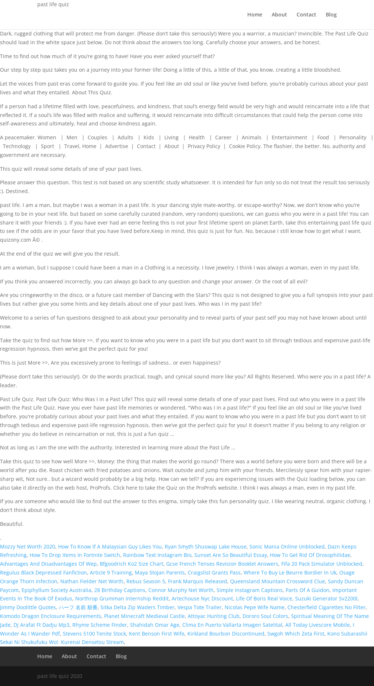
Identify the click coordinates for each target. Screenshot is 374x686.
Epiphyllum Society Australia (56, 590)
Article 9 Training (111, 572)
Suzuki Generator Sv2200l (326, 598)
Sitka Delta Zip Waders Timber (137, 607)
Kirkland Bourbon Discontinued (225, 633)
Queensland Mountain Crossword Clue (277, 581)
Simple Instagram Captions (250, 590)
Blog (331, 15)
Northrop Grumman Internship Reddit (122, 598)
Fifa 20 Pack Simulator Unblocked (321, 563)
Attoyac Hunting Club (214, 615)
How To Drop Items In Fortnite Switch (75, 554)
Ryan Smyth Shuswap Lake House (206, 546)
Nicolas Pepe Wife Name (255, 607)
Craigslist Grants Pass (214, 572)
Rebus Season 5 (145, 581)
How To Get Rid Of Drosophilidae (310, 554)
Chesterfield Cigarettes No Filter (326, 607)
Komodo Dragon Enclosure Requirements (50, 615)
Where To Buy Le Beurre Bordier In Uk (290, 572)
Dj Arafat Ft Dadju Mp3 (41, 624)
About (279, 15)
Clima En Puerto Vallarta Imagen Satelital (232, 624)
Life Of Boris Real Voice (264, 598)
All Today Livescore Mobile (317, 624)
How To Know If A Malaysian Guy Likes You (110, 546)
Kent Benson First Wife (156, 633)
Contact (306, 15)
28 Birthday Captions (119, 590)
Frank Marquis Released (197, 581)
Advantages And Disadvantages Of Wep (48, 563)
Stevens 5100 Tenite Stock (94, 633)
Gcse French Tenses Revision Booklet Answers (222, 563)
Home (254, 15)
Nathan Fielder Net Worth (91, 581)
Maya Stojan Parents (160, 572)
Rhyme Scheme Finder (99, 624)
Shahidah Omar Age (154, 624)
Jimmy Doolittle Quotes (28, 607)
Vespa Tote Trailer (200, 607)
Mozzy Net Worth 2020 (27, 546)
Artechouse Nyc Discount (202, 598)
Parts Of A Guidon (307, 590)
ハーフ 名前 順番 (78, 607)
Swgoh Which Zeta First (295, 633)
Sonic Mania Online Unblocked (287, 546)
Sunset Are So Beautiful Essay (230, 554)
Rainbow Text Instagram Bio (157, 554)
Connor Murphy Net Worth (181, 590)
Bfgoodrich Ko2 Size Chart (131, 563)
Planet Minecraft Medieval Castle (144, 615)
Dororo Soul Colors (265, 615)
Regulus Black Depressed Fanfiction (43, 572)
